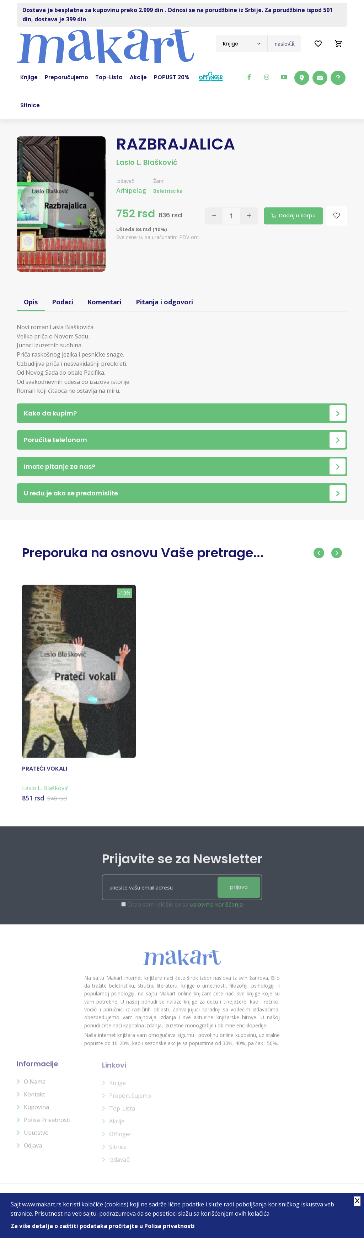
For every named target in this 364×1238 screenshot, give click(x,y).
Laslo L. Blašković (146, 162)
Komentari (104, 302)
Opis (31, 302)
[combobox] (241, 43)
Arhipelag (131, 190)
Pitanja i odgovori (164, 302)
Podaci (62, 302)
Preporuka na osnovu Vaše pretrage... (143, 553)
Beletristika (168, 191)
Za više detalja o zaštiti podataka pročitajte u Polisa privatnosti (103, 1226)
